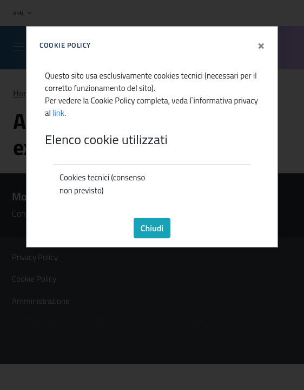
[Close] (261, 42)
